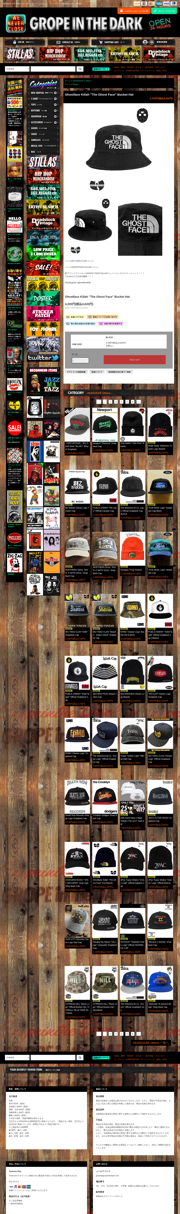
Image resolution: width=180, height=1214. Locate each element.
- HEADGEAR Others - (99, 393)
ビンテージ (119, 71)
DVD (165, 71)
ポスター (139, 67)
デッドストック (147, 71)
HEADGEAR (78, 81)
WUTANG (149, 67)
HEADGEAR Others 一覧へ (151, 1042)
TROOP (130, 67)
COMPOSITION (132, 71)
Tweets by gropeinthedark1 (39, 363)
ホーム (68, 81)
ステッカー (160, 67)
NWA (158, 71)
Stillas (116, 67)
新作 (123, 67)
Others (88, 81)
